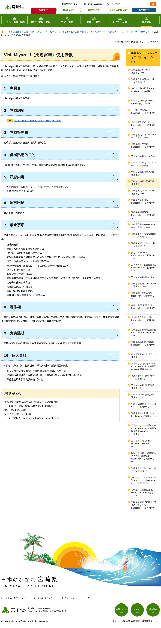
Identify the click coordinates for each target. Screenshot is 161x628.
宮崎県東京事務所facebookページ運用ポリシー (143, 235)
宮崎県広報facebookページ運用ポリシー (143, 192)
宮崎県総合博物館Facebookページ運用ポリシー (143, 147)
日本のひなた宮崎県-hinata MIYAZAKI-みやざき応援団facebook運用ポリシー (143, 366)
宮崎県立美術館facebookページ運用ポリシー (143, 80)
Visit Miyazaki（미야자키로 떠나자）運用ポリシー (143, 405)
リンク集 (86, 598)
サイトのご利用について (14, 598)
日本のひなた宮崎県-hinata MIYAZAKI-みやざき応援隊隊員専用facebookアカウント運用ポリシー (143, 429)
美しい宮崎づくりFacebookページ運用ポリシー (143, 255)
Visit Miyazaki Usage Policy (144, 156)
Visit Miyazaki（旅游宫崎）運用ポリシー (143, 396)
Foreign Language (94, 4)
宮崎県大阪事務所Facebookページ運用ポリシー (143, 203)
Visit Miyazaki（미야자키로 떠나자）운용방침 (143, 164)
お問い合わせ (121, 609)
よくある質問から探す (119, 10)
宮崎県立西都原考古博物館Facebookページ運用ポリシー (143, 333)
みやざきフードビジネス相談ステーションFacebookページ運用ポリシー (143, 480)
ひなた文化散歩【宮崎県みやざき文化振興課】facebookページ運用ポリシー (143, 457)
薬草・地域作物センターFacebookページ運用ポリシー (143, 308)
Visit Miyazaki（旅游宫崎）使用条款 (143, 173)
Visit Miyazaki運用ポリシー (143, 277)
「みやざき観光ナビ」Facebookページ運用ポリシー (143, 125)
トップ (7, 32)
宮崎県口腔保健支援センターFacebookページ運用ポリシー (143, 493)
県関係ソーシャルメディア (92, 32)
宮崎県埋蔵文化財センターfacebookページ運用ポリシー (143, 416)
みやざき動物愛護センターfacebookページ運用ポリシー (143, 91)
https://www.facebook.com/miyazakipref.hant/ (37, 120)
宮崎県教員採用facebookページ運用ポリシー (143, 136)
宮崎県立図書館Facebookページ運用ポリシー (143, 225)
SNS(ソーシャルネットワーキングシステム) (57, 32)
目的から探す (68, 10)
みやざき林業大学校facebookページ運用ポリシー (143, 444)
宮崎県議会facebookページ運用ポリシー (143, 71)
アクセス (137, 609)
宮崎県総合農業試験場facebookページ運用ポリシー (143, 296)
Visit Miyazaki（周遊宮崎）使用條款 (143, 182)
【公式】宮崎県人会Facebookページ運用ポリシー (143, 113)
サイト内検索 (108, 3)
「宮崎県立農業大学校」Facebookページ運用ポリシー (143, 320)
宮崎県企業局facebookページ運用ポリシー (143, 285)
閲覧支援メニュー (71, 4)
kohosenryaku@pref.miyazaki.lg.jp (41, 418)
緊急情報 (43, 10)
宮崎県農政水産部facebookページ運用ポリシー (143, 469)
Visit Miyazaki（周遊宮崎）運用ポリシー (143, 386)
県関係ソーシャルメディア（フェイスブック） (129, 32)
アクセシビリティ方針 (44, 598)
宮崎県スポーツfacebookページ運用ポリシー (143, 244)
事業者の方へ (144, 10)
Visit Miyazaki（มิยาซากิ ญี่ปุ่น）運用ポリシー (142, 102)
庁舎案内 (153, 609)
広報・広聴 (29, 32)
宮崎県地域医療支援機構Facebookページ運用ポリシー (143, 345)
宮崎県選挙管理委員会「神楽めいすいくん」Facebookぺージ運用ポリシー (143, 506)
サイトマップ (68, 598)
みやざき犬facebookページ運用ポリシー (143, 355)
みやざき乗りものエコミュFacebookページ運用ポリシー (143, 268)
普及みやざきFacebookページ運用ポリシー (143, 377)
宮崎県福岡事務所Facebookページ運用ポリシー (143, 215)
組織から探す (93, 10)
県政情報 (17, 32)
